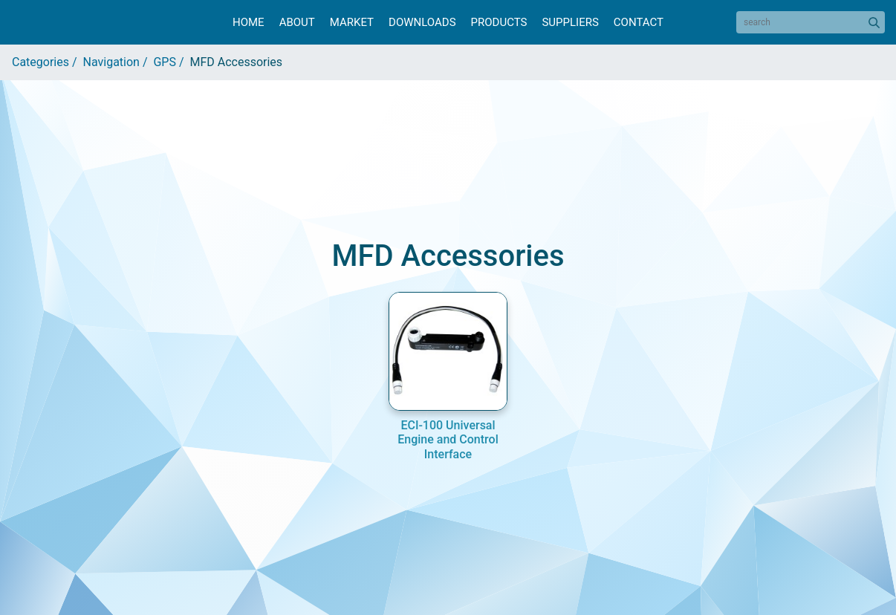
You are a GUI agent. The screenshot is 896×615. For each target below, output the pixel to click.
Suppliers (570, 22)
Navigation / (118, 62)
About (297, 22)
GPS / (171, 62)
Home (248, 22)
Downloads (422, 22)
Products (499, 22)
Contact (638, 22)
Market (352, 22)
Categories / (47, 62)
